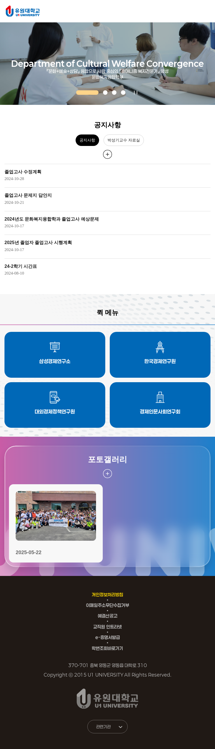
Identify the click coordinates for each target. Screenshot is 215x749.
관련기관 (103, 726)
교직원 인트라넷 (107, 626)
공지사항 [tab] (87, 140)
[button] (87, 92)
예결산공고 (107, 615)
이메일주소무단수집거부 (107, 605)
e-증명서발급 (107, 637)
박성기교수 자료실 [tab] (124, 140)
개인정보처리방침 (107, 594)
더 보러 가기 (107, 154)
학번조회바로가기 (107, 648)
